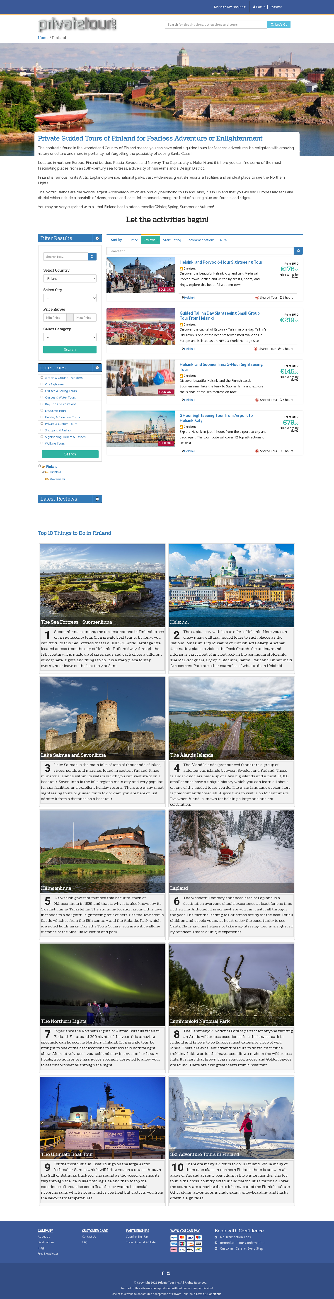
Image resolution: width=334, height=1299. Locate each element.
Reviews (150, 234)
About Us (44, 1231)
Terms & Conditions (208, 1288)
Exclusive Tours (56, 405)
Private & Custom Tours (61, 418)
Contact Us (89, 1231)
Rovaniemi (57, 473)
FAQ (84, 1236)
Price (134, 234)
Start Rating (172, 234)
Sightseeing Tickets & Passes (65, 431)
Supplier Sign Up (137, 1231)
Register (275, 4)
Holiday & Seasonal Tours (62, 411)
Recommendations (200, 234)
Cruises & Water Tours (60, 392)
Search (70, 343)
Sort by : (117, 234)
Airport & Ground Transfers (64, 372)
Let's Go (279, 19)
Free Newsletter (48, 1248)
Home (43, 31)
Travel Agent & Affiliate (141, 1236)
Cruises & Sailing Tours (61, 385)
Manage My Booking (230, 4)
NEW (223, 234)
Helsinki (189, 292)
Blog (41, 1242)
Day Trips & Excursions (60, 398)
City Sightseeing (56, 379)
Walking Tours (55, 438)
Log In (259, 4)
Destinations (46, 1236)
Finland (52, 461)
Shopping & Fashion (59, 425)
